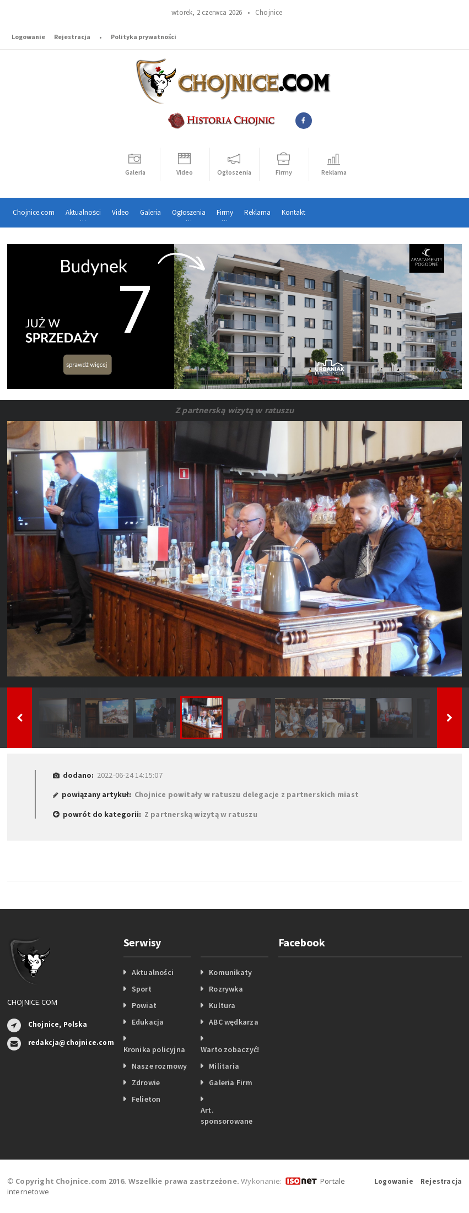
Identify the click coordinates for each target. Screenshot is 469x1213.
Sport (142, 989)
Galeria (150, 212)
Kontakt (293, 212)
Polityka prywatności (143, 37)
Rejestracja (72, 37)
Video (120, 212)
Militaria (224, 1066)
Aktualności (153, 972)
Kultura (222, 1005)
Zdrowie (146, 1082)
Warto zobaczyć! (230, 1049)
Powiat (144, 1005)
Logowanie (28, 37)
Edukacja (148, 1022)
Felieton (146, 1099)
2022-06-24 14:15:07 (130, 775)
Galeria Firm (230, 1082)
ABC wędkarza (233, 1022)
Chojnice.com (34, 212)
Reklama (257, 212)
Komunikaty (230, 972)
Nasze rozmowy (159, 1066)
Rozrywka (226, 989)
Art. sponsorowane (227, 1115)
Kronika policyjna (154, 1049)
